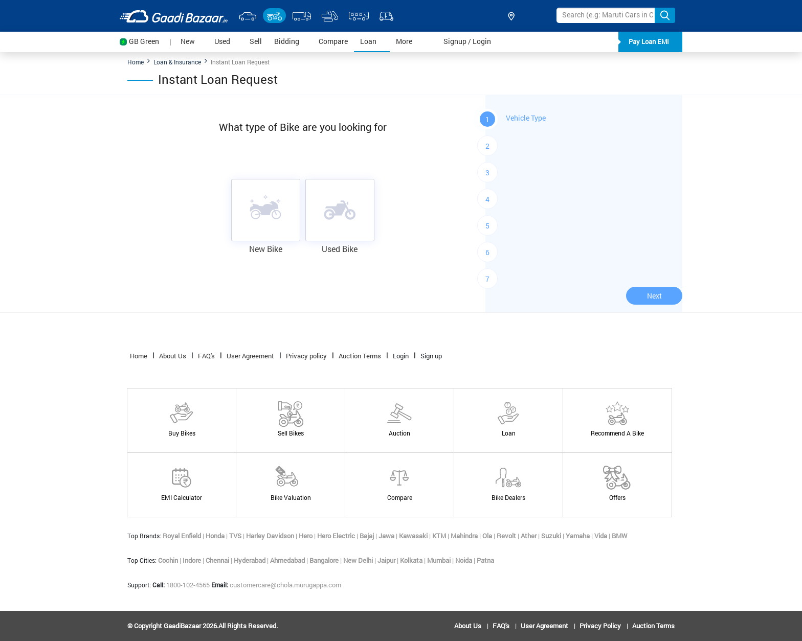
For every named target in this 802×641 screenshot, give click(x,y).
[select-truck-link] (301, 15)
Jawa (387, 535)
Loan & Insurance (177, 62)
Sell (259, 40)
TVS (236, 535)
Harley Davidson (271, 535)
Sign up (431, 355)
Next (654, 296)
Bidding (293, 40)
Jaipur (387, 560)
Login (401, 355)
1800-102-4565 (181, 584)
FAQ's (206, 355)
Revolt (507, 535)
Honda (216, 535)
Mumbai (439, 560)
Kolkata (412, 560)
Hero (306, 535)
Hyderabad (250, 560)
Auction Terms (360, 355)
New (194, 40)
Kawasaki (414, 535)
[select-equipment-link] (330, 16)
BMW (619, 535)
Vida (601, 535)
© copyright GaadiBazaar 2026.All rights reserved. (202, 625)
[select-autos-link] (386, 15)
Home (135, 62)
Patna (485, 560)
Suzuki (552, 535)
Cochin (169, 560)
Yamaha (578, 535)
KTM (440, 535)
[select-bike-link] (274, 15)
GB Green (144, 41)
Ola (488, 535)
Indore (193, 560)
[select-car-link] (247, 15)
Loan (375, 40)
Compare (336, 40)
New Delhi (358, 560)
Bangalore (324, 560)
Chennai (218, 560)
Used (228, 40)
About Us (172, 355)
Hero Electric (337, 535)
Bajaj (367, 535)
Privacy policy (306, 355)
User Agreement (250, 355)
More (411, 40)
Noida (464, 560)
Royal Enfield (183, 535)
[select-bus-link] (358, 15)
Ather (529, 535)
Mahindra (465, 535)
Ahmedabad (288, 560)
